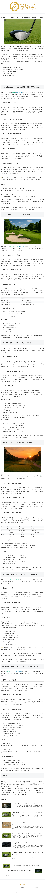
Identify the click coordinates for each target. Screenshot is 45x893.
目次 (21, 80)
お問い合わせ (37, 887)
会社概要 (22, 887)
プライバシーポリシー (22, 889)
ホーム (8, 887)
